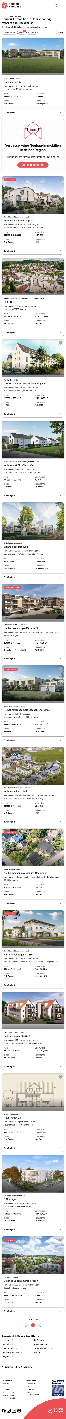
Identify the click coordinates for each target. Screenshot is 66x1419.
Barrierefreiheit (9, 1392)
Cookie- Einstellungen (32, 1393)
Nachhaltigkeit (8, 1395)
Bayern (4, 16)
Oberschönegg (15, 16)
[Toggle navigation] (61, 5)
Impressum (30, 1384)
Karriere (5, 1389)
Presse (4, 1386)
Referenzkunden (9, 1398)
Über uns (5, 1384)
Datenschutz (32, 1389)
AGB (28, 1386)
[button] (33, 146)
